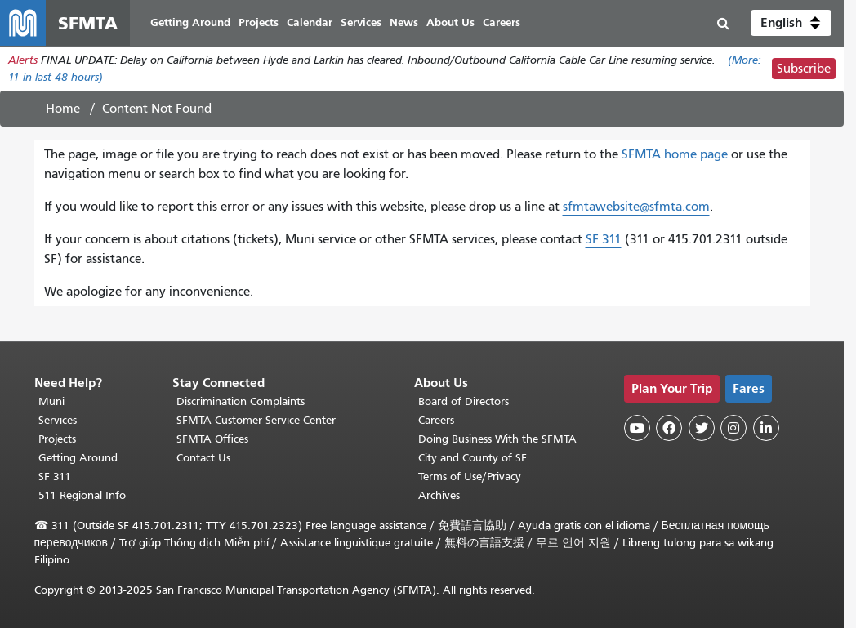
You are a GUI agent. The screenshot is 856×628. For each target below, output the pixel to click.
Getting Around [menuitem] (190, 22)
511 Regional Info (82, 495)
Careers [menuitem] (501, 22)
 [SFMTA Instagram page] (733, 427)
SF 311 (604, 239)
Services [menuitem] (361, 22)
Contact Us (203, 458)
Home (63, 108)
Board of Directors (463, 401)
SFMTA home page (675, 154)
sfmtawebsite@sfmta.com (636, 206)
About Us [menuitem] (450, 22)
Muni (51, 401)
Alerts (23, 60)
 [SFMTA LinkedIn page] (766, 427)
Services (57, 420)
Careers (436, 420)
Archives (439, 495)
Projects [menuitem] (259, 22)
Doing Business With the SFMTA (497, 439)
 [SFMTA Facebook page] (668, 427)
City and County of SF (472, 458)
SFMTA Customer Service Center (256, 420)
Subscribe (804, 68)
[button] (791, 23)
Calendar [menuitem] (309, 22)
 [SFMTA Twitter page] (701, 427)
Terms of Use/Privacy (469, 476)
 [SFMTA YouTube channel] (637, 427)
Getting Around (78, 458)
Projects (57, 439)
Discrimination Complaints (240, 401)
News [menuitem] (404, 22)
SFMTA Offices (212, 439)
